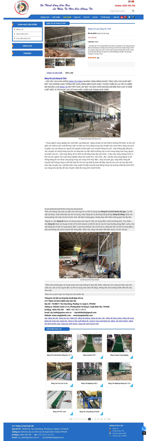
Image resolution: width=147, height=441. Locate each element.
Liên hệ (116, 17)
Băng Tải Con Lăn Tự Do (59, 383)
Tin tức (86, 17)
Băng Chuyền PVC (89, 355)
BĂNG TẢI (64, 87)
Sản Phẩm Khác (22, 34)
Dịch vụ (77, 17)
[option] (50, 63)
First (71, 419)
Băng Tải (19, 29)
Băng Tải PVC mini (59, 412)
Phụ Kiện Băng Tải (23, 38)
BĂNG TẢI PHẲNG (76, 81)
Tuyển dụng (105, 17)
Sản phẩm (67, 17)
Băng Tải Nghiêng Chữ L (89, 383)
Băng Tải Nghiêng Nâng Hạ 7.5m (119, 383)
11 (104, 419)
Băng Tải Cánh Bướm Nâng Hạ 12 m (59, 355)
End (109, 419)
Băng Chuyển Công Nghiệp (119, 355)
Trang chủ (44, 17)
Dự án (95, 17)
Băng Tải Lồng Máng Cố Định (89, 412)
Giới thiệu (56, 17)
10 (101, 419)
